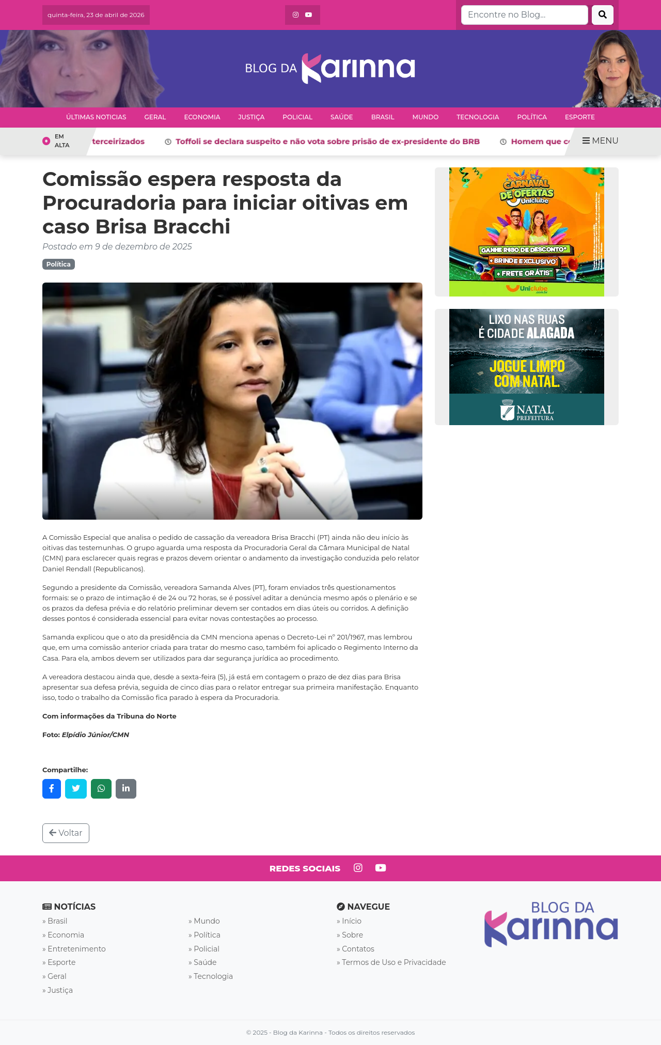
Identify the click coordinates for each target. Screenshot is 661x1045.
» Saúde (202, 962)
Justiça (251, 117)
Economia (202, 117)
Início (351, 921)
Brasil (383, 117)
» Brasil (55, 921)
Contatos (358, 949)
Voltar (66, 833)
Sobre (352, 935)
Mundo (426, 117)
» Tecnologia (210, 976)
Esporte (580, 117)
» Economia (63, 935)
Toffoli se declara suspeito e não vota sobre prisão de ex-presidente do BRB (337, 141)
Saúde (341, 117)
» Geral (54, 976)
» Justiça (57, 990)
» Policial (203, 949)
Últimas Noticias (96, 117)
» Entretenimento (74, 949)
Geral (155, 117)
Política (532, 117)
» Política (204, 935)
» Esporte (58, 962)
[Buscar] (602, 15)
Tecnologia (478, 117)
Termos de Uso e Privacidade (394, 962)
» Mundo (204, 921)
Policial (297, 117)
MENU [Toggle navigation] (601, 140)
